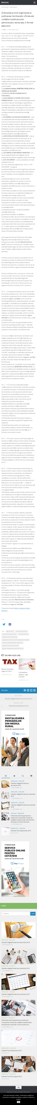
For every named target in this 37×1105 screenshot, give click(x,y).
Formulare (14, 781)
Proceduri (13, 7)
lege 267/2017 (10, 631)
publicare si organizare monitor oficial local (12, 648)
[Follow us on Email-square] (31, 690)
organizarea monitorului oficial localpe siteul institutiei (15, 640)
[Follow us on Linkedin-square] (34, 690)
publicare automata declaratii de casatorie (12, 642)
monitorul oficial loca (23, 634)
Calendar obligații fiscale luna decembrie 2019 (15, 942)
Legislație (5, 7)
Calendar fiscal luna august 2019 (11, 1076)
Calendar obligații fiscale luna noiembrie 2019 (15, 968)
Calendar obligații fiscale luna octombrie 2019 (15, 994)
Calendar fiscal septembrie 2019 (21, 831)
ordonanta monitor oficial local (9, 637)
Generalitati (14, 828)
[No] (35, 1099)
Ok (18, 1102)
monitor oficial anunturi (21, 631)
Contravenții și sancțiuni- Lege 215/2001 (23, 675)
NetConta (4, 2)
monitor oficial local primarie (9, 634)
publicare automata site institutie (10, 645)
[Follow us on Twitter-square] (28, 690)
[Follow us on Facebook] (25, 690)
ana (4, 29)
